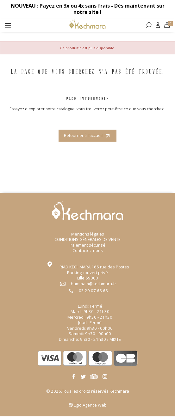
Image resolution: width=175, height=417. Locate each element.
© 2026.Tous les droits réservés (87, 391)
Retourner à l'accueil (87, 136)
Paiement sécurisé (87, 245)
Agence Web (90, 405)
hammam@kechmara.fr (93, 284)
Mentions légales (87, 234)
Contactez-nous (87, 251)
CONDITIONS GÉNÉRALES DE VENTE (87, 240)
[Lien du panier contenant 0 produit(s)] (166, 26)
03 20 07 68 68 (93, 291)
